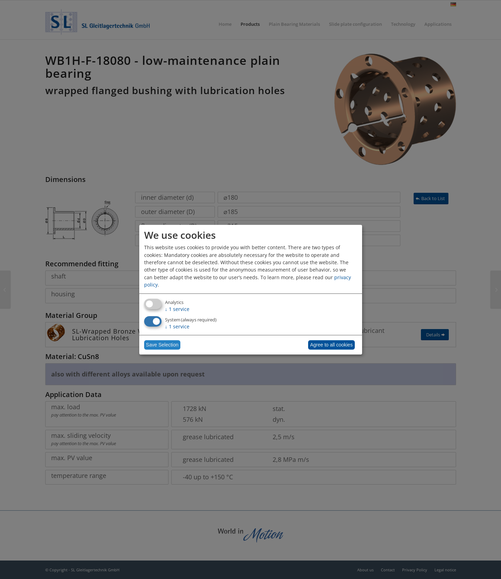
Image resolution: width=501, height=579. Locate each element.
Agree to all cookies (331, 345)
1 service (177, 309)
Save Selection (162, 345)
